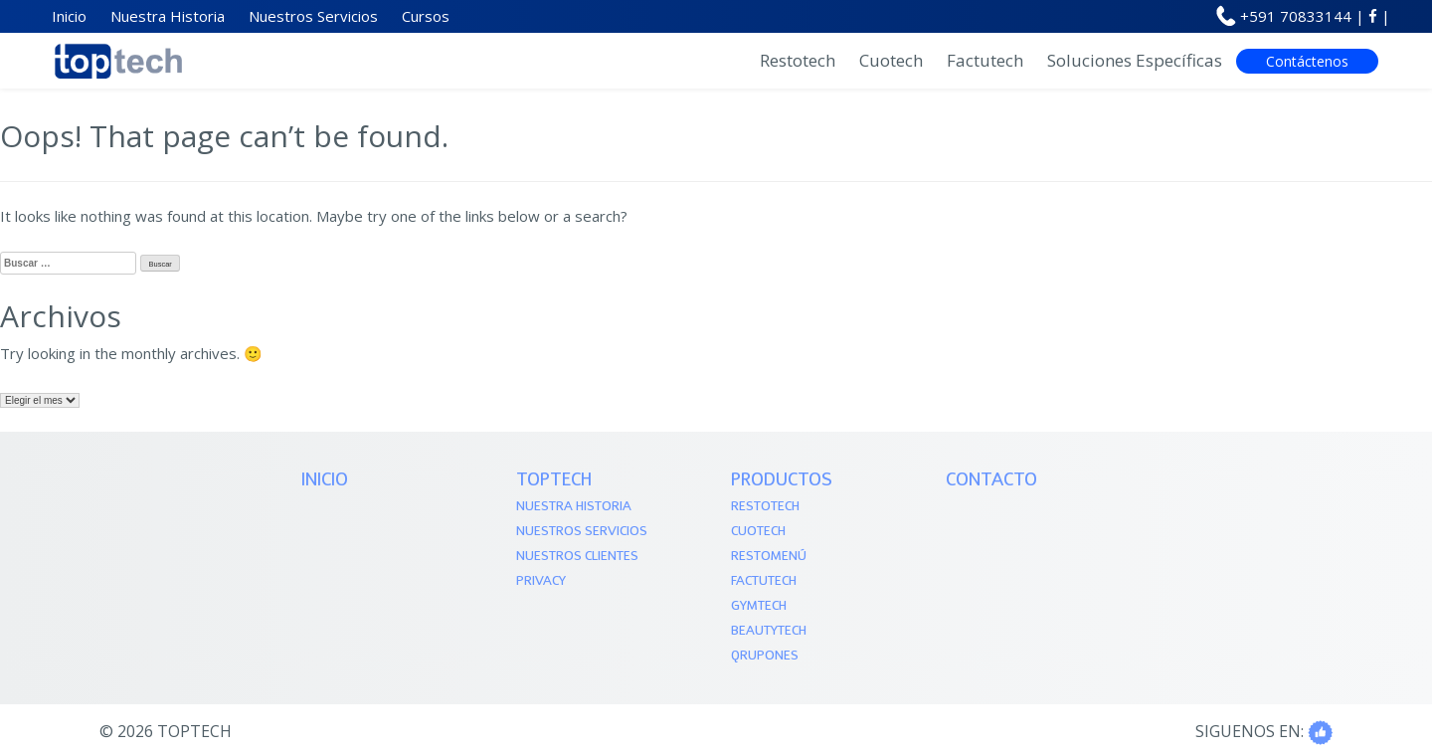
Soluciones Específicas (1134, 60)
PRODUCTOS (781, 481)
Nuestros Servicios (581, 531)
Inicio (324, 481)
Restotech (797, 60)
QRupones (765, 656)
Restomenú (768, 556)
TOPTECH (554, 481)
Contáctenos (1307, 61)
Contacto (991, 481)
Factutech (985, 60)
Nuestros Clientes (577, 556)
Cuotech (891, 60)
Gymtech (759, 606)
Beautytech (768, 631)
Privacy (541, 581)
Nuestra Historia (573, 506)
